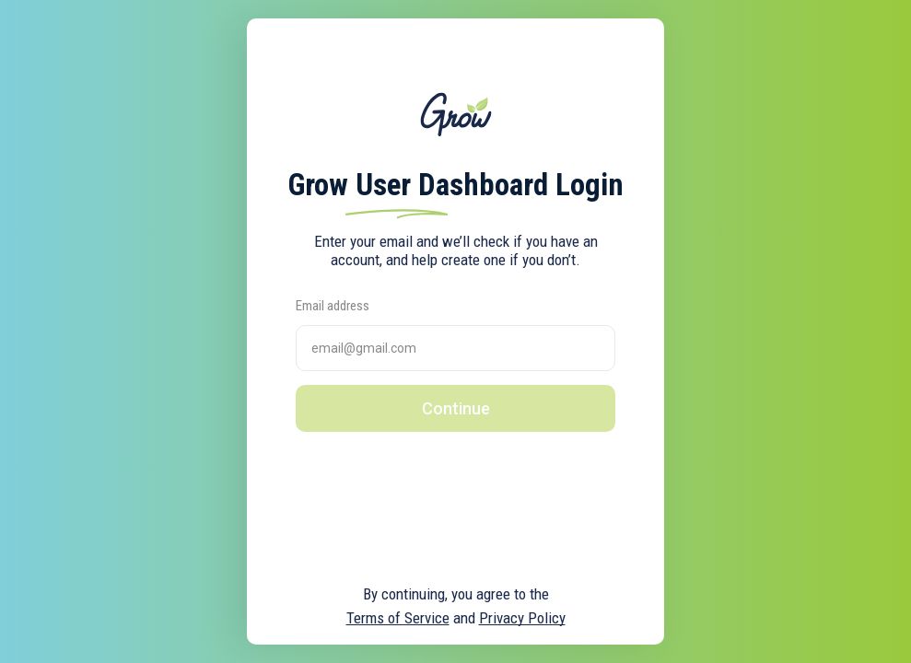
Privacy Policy (522, 618)
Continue (456, 408)
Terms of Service (398, 618)
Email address (332, 305)
